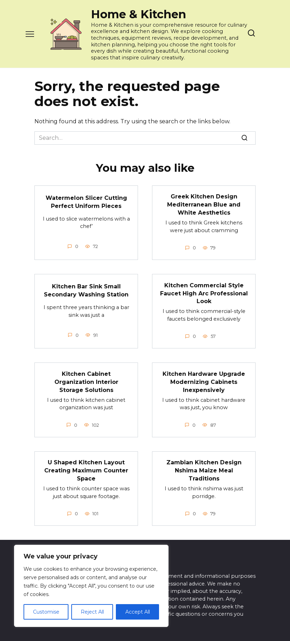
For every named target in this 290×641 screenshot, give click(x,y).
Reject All (92, 612)
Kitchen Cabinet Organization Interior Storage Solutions (86, 380)
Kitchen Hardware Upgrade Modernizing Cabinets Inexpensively (204, 380)
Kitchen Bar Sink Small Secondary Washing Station (86, 289)
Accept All (137, 612)
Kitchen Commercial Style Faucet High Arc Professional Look (204, 292)
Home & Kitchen (138, 14)
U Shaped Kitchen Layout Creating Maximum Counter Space (86, 468)
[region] (91, 586)
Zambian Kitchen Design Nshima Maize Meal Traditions (204, 468)
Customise (46, 612)
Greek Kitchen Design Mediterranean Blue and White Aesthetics (203, 204)
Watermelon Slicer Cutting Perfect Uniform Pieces (86, 202)
